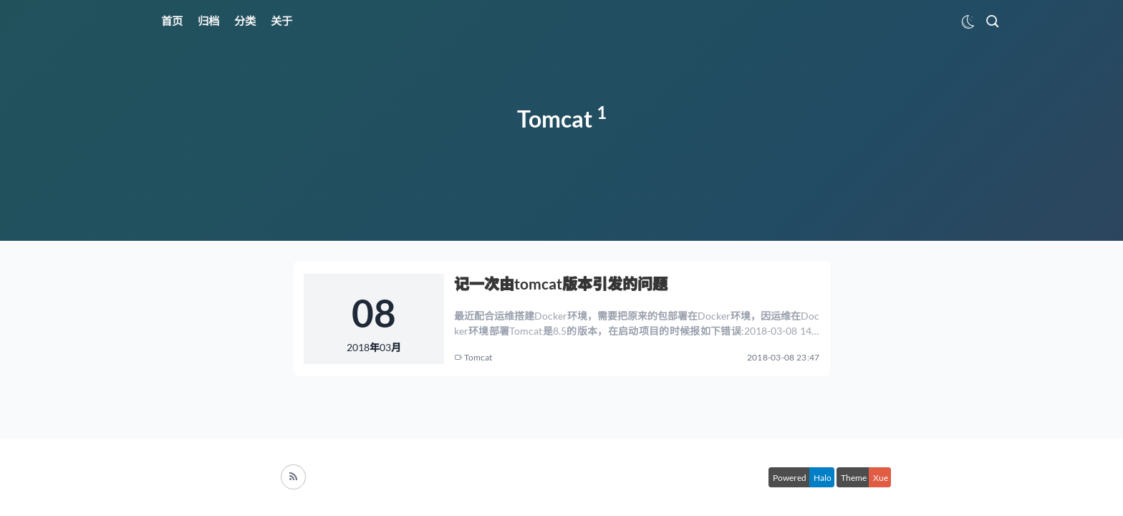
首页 (172, 20)
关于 (281, 20)
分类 (245, 20)
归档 (208, 20)
